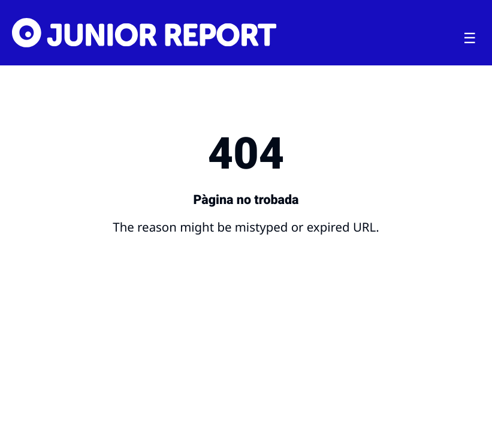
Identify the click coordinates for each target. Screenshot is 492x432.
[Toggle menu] (470, 38)
